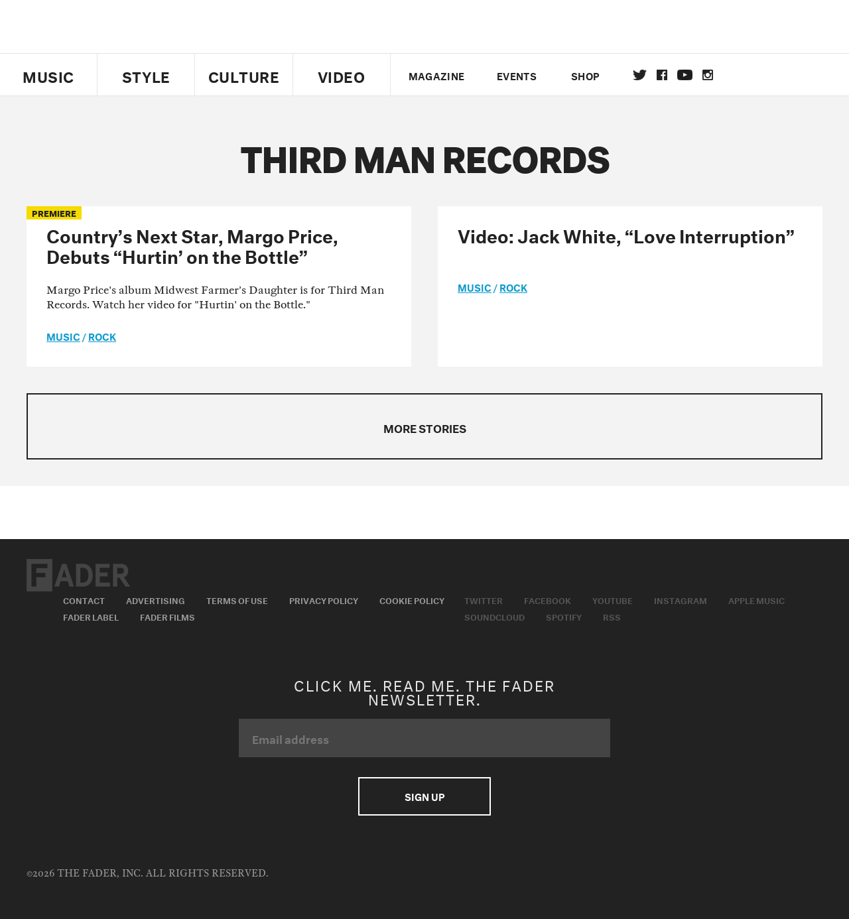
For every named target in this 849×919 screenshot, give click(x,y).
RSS (612, 616)
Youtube (612, 599)
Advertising (155, 599)
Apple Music (756, 599)
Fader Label (91, 616)
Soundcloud (494, 616)
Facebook (547, 599)
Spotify (564, 616)
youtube (684, 75)
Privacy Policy (323, 599)
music (63, 335)
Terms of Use (237, 599)
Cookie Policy (411, 599)
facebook (662, 75)
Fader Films (167, 616)
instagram (707, 75)
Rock (102, 335)
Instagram (680, 599)
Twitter (640, 75)
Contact (84, 599)
